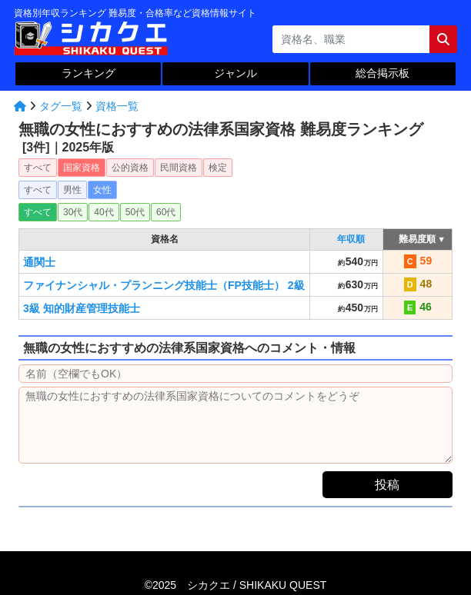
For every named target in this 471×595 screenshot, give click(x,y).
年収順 (351, 239)
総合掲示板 (382, 73)
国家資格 (81, 167)
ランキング (88, 73)
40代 (103, 212)
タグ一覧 (60, 106)
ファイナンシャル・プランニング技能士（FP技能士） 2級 (164, 285)
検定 (218, 167)
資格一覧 (117, 106)
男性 (72, 189)
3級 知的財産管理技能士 (81, 308)
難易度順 (417, 239)
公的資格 (130, 167)
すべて (38, 167)
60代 (165, 212)
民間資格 (178, 167)
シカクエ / (256, 585)
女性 (102, 189)
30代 (72, 212)
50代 (135, 212)
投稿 (387, 484)
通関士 (39, 262)
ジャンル (235, 73)
